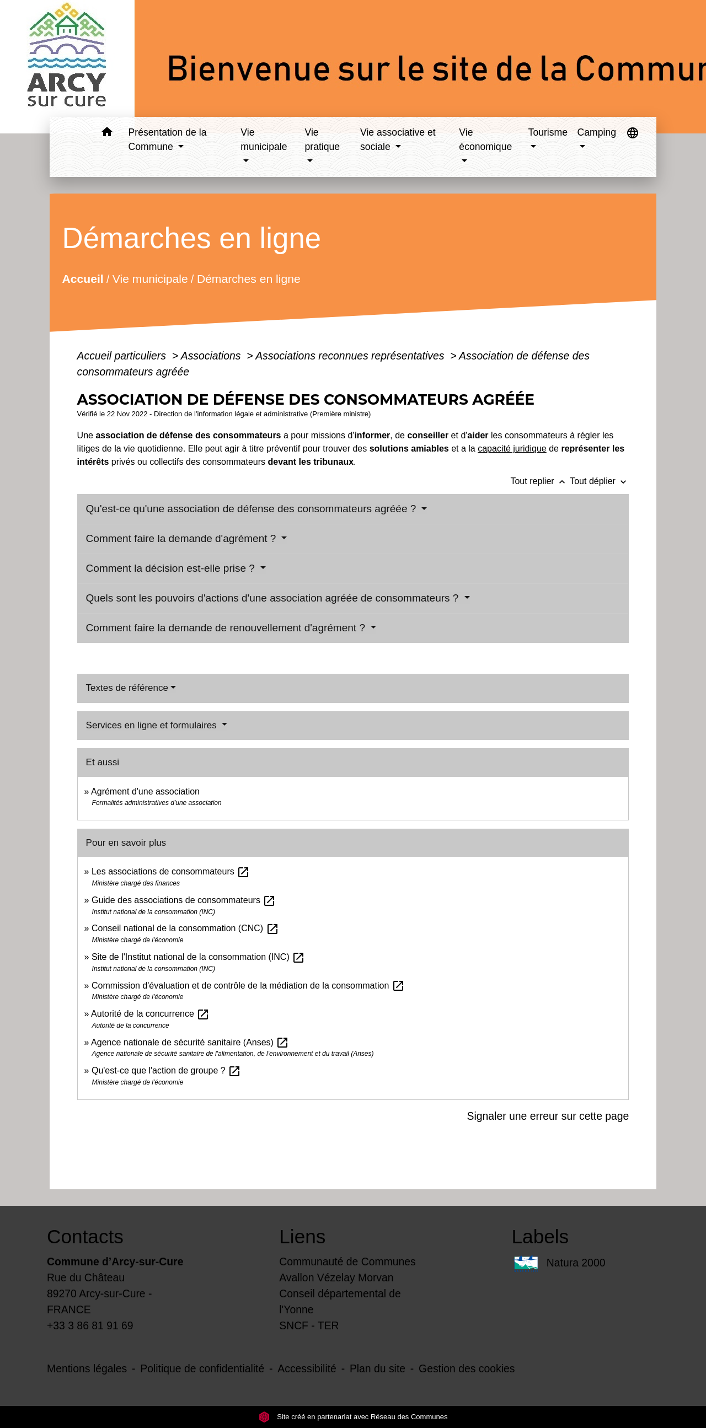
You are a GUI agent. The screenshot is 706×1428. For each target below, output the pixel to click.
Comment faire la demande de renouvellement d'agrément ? (227, 628)
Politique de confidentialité (202, 1368)
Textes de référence (127, 688)
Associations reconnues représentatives (351, 356)
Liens (302, 1236)
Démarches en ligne (248, 278)
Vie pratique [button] (322, 139)
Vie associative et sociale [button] (398, 139)
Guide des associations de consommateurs (184, 900)
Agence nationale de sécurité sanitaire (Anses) (190, 1042)
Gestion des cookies (467, 1368)
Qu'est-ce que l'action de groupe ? (166, 1070)
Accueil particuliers (123, 356)
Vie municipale (150, 278)
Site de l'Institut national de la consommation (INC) (198, 957)
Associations (212, 356)
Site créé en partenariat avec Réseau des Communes (353, 1417)
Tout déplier (599, 481)
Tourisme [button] (548, 132)
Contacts (85, 1236)
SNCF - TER (309, 1325)
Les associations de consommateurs (171, 871)
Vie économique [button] (485, 139)
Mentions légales (87, 1368)
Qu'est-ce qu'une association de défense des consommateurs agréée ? (252, 508)
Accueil (82, 278)
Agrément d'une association (145, 791)
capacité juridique (512, 448)
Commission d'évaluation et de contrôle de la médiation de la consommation (248, 985)
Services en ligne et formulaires (153, 725)
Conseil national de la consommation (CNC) (185, 928)
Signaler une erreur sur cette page (548, 1116)
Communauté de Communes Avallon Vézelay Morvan (347, 1269)
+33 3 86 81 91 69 (90, 1325)
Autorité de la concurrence (150, 1013)
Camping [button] (596, 132)
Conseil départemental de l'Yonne (340, 1301)
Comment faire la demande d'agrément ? (182, 538)
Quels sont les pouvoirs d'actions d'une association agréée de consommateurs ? (274, 598)
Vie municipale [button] (263, 139)
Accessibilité (306, 1368)
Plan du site (377, 1368)
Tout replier (540, 481)
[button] (107, 134)
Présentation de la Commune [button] (168, 139)
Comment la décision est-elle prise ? (172, 568)
